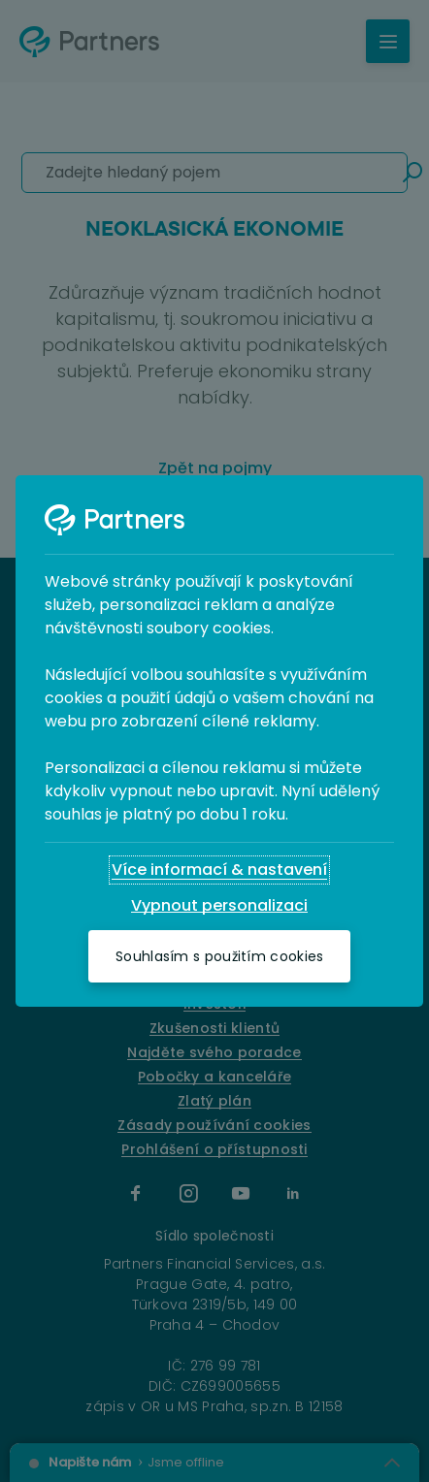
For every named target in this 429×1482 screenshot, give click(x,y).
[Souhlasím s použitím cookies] (219, 956)
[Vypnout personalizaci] (219, 906)
